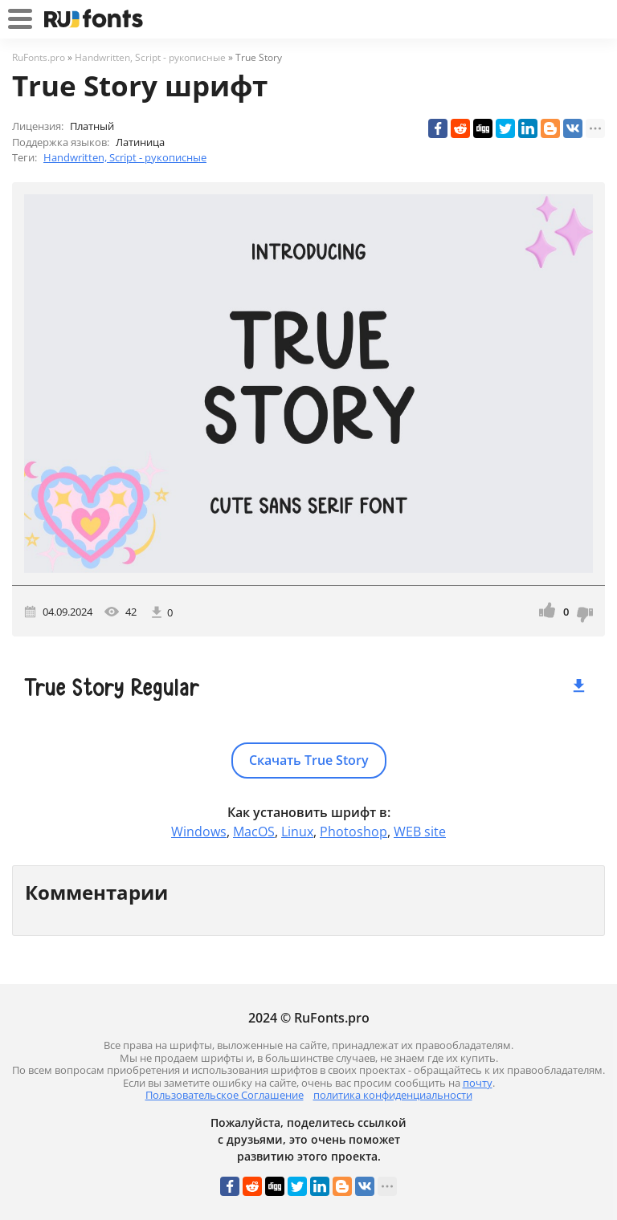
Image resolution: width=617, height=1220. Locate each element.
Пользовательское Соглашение (224, 1095)
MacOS (254, 831)
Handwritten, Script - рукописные (124, 157)
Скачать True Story (309, 760)
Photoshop (353, 831)
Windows (199, 831)
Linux (297, 831)
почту (477, 1083)
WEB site (420, 831)
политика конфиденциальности (392, 1095)
